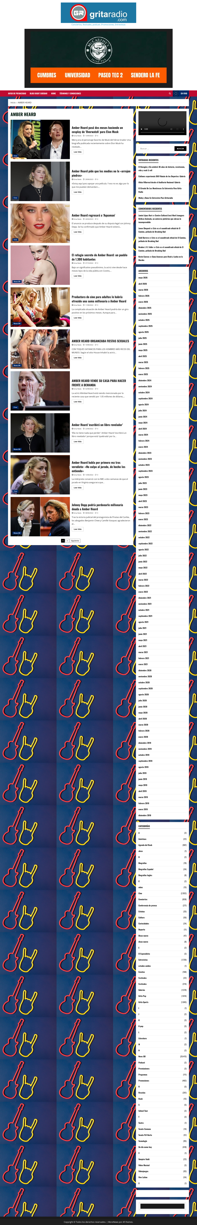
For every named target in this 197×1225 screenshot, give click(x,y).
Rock (140, 1098)
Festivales (142, 977)
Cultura (141, 917)
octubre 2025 (144, 319)
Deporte (141, 929)
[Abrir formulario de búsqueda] (170, 93)
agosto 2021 (143, 621)
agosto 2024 (143, 404)
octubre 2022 (144, 537)
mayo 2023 (142, 495)
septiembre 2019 (145, 760)
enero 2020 (143, 736)
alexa (140, 851)
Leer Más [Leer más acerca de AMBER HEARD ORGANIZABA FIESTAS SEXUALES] (79, 358)
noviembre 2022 (145, 531)
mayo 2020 (142, 712)
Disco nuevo (143, 935)
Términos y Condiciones (70, 93)
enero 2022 (143, 591)
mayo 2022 (142, 567)
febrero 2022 (143, 585)
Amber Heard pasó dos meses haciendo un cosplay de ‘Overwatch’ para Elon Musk (40, 139)
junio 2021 (142, 634)
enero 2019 (143, 809)
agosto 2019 (143, 767)
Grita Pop (142, 995)
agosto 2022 (143, 549)
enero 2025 (143, 374)
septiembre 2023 (145, 470)
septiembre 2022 (145, 543)
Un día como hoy (145, 1147)
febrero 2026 (143, 295)
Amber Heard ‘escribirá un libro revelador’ (40, 432)
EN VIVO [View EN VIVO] (180, 93)
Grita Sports (143, 1002)
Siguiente (75, 540)
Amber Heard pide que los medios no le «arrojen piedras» (40, 181)
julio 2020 (142, 700)
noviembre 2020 (145, 676)
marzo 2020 (143, 724)
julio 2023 (142, 483)
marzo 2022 (143, 579)
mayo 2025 (142, 350)
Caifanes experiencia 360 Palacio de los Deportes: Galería (161, 176)
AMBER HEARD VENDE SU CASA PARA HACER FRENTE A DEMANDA (40, 391)
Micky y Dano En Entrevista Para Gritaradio (155, 197)
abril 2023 (142, 501)
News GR (17, 281)
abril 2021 (142, 646)
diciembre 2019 (144, 742)
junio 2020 (142, 706)
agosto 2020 (143, 694)
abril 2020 (142, 718)
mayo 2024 (142, 422)
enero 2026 (143, 301)
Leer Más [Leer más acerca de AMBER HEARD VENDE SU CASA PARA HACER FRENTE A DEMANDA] (79, 402)
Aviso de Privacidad (17, 93)
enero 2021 (143, 664)
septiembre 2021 (145, 615)
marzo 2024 (143, 434)
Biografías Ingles (145, 875)
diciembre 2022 (144, 525)
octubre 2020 (144, 682)
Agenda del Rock (145, 845)
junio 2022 (142, 561)
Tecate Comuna (144, 1128)
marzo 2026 (143, 289)
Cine (15, 156)
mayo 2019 (142, 785)
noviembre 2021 (145, 603)
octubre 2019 (143, 754)
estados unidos (144, 965)
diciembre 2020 (144, 670)
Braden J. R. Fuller (145, 247)
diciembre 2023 (144, 452)
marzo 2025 (143, 362)
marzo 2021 (143, 652)
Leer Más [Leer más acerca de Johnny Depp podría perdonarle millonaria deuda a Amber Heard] (79, 529)
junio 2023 (142, 489)
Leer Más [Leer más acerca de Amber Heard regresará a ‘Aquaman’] (79, 232)
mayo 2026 (142, 277)
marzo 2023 (143, 507)
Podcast (141, 1062)
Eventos (141, 971)
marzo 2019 (143, 797)
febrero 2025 (143, 368)
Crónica (141, 911)
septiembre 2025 (145, 325)
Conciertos (142, 899)
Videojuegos (143, 1171)
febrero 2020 (143, 730)
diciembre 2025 (144, 307)
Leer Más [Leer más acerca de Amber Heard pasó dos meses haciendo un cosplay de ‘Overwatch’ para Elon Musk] (79, 152)
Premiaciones (144, 1068)
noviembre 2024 (145, 386)
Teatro (141, 1122)
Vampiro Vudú (144, 1159)
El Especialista (144, 953)
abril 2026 (142, 283)
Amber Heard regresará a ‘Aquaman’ (40, 223)
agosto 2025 (143, 331)
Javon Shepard (144, 228)
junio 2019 (142, 779)
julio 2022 (142, 555)
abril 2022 (142, 573)
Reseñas (141, 1092)
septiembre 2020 (145, 688)
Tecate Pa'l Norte (145, 1134)
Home (53, 93)
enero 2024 (143, 446)
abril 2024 (142, 428)
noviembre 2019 (145, 748)
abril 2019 (142, 791)
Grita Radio (77, 136)
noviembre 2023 (145, 458)
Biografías (142, 863)
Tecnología (142, 1141)
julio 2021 (142, 627)
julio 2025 (142, 338)
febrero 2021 (143, 658)
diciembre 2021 (144, 597)
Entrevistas (143, 959)
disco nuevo (143, 941)
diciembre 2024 (144, 380)
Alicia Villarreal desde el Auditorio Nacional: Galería (159, 182)
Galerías (141, 989)
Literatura (142, 1038)
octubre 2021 (143, 609)
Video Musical (144, 1165)
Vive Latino (142, 1177)
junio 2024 (142, 416)
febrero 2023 (143, 513)
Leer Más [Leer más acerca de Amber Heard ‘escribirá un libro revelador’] (79, 442)
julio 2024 (142, 410)
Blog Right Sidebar (38, 93)
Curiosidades (143, 923)
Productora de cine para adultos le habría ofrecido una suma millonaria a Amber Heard (40, 307)
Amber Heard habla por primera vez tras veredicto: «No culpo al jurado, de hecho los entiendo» (40, 474)
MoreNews (113, 1222)
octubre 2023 (144, 464)
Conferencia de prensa (147, 905)
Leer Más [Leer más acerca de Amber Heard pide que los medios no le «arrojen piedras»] (79, 192)
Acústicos (142, 838)
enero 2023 (143, 519)
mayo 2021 (142, 640)
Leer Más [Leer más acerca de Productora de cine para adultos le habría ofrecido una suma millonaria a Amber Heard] (79, 318)
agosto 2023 (143, 477)
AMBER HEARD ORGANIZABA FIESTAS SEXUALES (40, 349)
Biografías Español (145, 869)
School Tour (143, 1110)
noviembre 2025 (145, 313)
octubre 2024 (144, 392)
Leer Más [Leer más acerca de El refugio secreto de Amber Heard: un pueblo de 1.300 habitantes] (79, 276)
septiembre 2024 (145, 398)
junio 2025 (142, 344)
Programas (142, 1074)
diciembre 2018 (144, 815)
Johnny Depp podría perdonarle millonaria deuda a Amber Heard (40, 516)
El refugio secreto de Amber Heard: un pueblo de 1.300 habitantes (40, 265)
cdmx (140, 887)
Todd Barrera (143, 237)
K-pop (140, 1026)
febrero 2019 (143, 803)
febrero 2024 (143, 440)
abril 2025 (142, 356)
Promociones (143, 1080)
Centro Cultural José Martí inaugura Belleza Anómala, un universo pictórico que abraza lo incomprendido (161, 219)
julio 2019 (142, 773)
